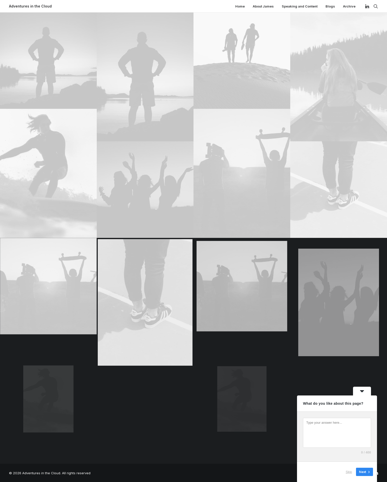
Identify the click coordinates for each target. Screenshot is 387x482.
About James (263, 6)
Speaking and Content (300, 6)
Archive (349, 6)
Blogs (330, 6)
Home (240, 6)
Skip (349, 472)
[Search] (374, 6)
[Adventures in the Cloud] (30, 6)
